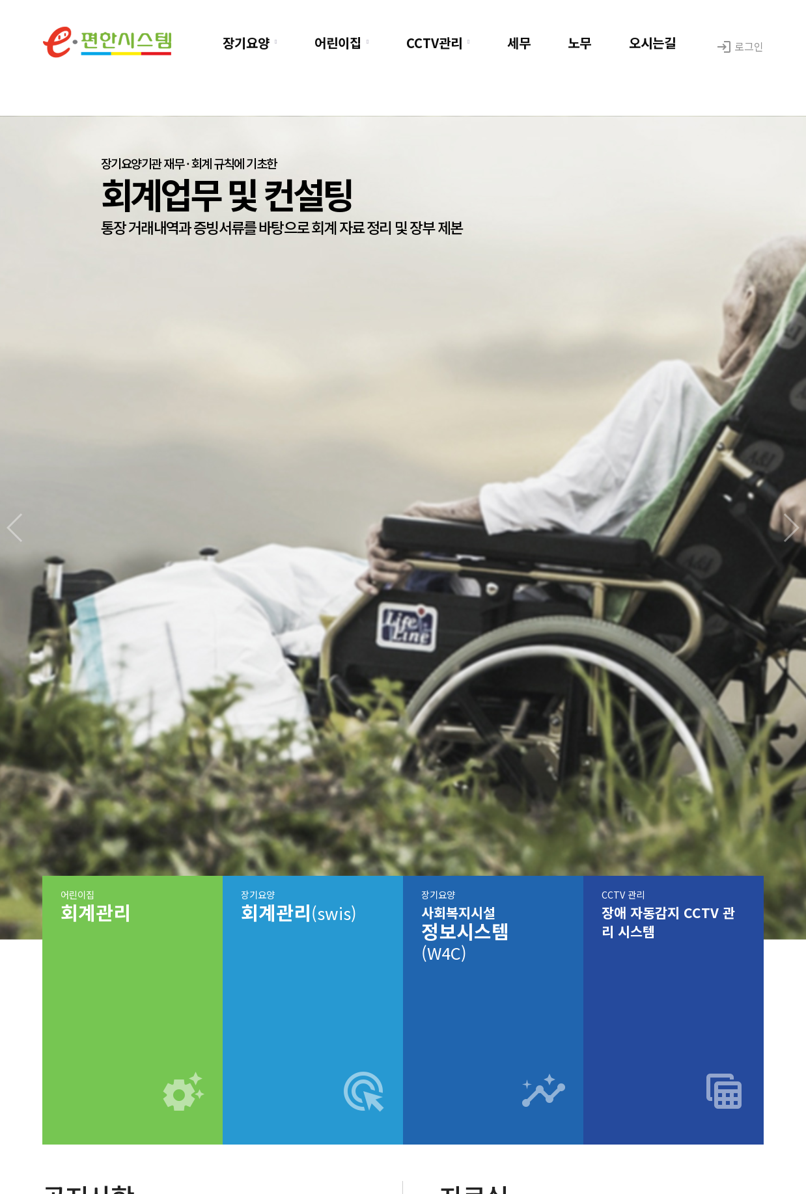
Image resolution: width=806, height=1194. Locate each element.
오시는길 (652, 42)
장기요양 (246, 42)
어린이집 (337, 42)
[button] (790, 527)
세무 (519, 42)
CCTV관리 (434, 42)
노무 (579, 42)
